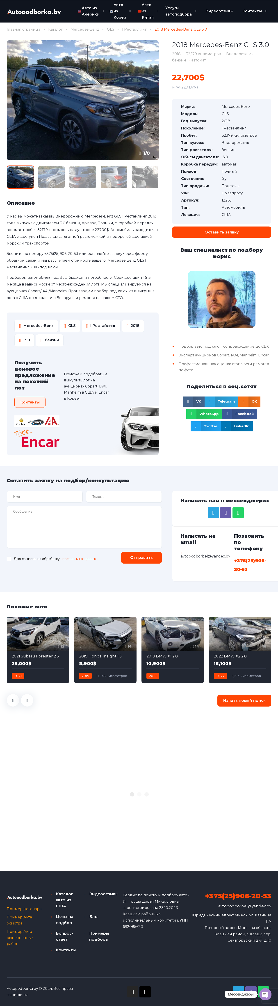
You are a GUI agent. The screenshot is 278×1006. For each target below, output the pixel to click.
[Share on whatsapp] (204, 414)
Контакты (252, 11)
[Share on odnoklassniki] (249, 402)
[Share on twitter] (206, 426)
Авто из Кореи (118, 11)
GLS (110, 29)
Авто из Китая (146, 11)
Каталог (55, 29)
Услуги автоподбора (178, 11)
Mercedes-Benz (85, 29)
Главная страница (23, 29)
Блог (94, 916)
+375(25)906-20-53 (61, 254)
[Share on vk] (194, 402)
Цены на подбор (64, 919)
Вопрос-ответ (64, 936)
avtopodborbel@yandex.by (244, 906)
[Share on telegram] (222, 402)
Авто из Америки (88, 11)
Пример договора (24, 909)
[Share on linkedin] (237, 426)
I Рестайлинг (134, 29)
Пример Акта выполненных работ (20, 937)
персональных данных (78, 559)
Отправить (141, 557)
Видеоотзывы (219, 11)
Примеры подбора (99, 936)
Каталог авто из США (64, 900)
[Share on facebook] (239, 414)
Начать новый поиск (244, 700)
